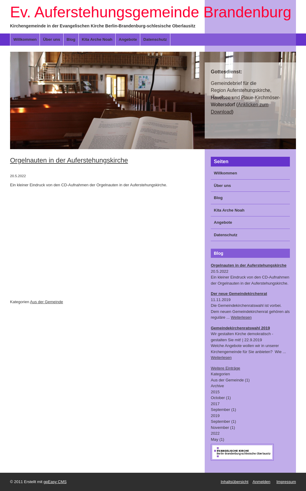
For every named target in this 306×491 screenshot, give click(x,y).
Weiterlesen (241, 317)
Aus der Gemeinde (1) (230, 380)
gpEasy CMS (55, 481)
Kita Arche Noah (97, 39)
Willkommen (25, 39)
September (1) (223, 409)
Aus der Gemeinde (46, 302)
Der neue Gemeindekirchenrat (239, 293)
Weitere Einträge (225, 368)
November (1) (223, 427)
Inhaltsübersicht (234, 481)
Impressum (286, 481)
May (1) (217, 439)
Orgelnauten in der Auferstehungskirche (69, 160)
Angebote (128, 39)
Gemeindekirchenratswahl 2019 (240, 328)
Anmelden (261, 481)
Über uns (51, 39)
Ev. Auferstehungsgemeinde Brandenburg (150, 12)
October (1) (221, 397)
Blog (71, 39)
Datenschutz (155, 39)
